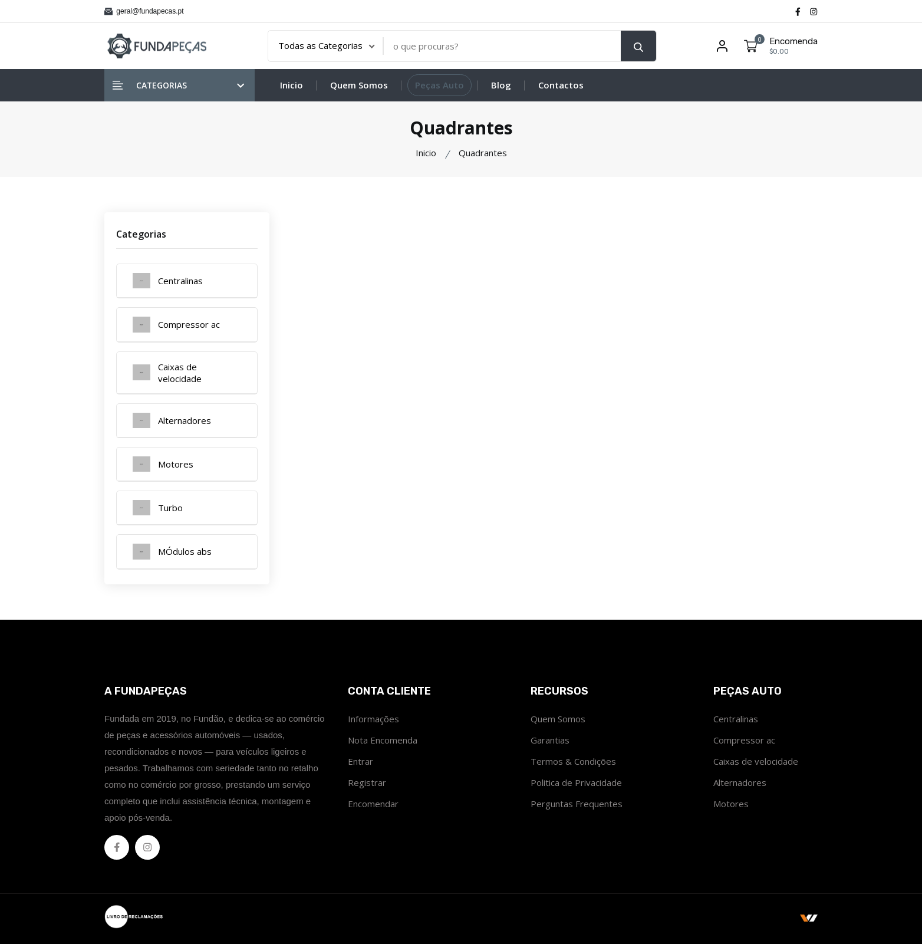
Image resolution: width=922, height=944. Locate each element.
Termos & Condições (573, 761)
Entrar (360, 761)
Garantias (550, 740)
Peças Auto (439, 85)
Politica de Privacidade (576, 782)
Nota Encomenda (382, 740)
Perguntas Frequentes (577, 804)
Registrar (367, 782)
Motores (731, 804)
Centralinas (735, 719)
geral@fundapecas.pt (144, 11)
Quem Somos (359, 85)
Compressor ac (744, 740)
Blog (501, 85)
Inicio (291, 85)
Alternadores (739, 782)
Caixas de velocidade (755, 761)
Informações (373, 719)
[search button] (638, 46)
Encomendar (373, 804)
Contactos (561, 85)
